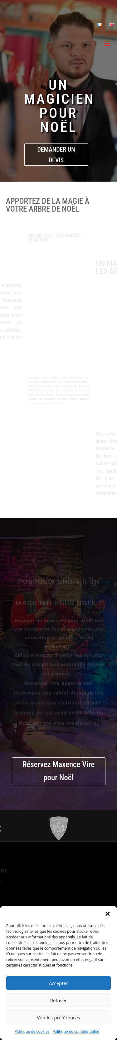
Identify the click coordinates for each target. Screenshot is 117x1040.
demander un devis (56, 155)
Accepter (58, 983)
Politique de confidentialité (76, 1031)
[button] (108, 914)
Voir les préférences (58, 1017)
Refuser (58, 1000)
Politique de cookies (32, 1031)
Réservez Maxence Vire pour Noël (58, 771)
